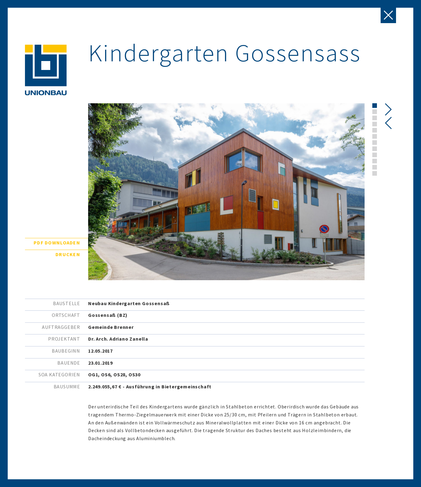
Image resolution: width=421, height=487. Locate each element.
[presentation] (388, 123)
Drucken (67, 254)
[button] (374, 105)
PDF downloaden (57, 242)
